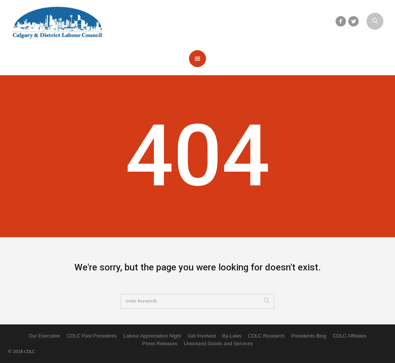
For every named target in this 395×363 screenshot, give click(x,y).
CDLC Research (266, 335)
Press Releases (159, 343)
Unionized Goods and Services (218, 343)
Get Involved (201, 335)
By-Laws (231, 335)
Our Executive (44, 335)
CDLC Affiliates (349, 335)
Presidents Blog (308, 335)
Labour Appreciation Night (152, 335)
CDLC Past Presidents (92, 335)
